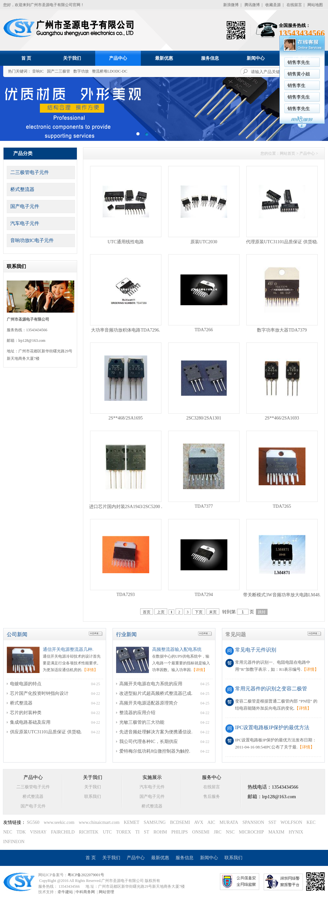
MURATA (229, 822)
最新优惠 (164, 58)
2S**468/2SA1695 (125, 418)
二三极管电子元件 (29, 172)
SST (272, 822)
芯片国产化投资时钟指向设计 (39, 693)
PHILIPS (179, 832)
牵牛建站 (65, 892)
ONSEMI (201, 832)
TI (137, 832)
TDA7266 (204, 329)
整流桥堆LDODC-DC (109, 71)
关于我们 (72, 58)
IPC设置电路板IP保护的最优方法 (272, 727)
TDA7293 (125, 594)
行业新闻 (126, 634)
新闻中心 (256, 58)
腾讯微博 (252, 5)
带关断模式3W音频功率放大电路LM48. (282, 594)
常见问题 (235, 634)
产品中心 (118, 58)
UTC (107, 832)
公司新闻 (17, 634)
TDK (21, 832)
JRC (218, 832)
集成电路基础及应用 (30, 722)
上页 (161, 612)
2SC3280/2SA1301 (203, 418)
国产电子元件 (24, 206)
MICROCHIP (251, 832)
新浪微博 (231, 5)
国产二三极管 (58, 71)
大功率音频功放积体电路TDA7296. (125, 330)
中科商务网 (85, 892)
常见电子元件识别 (255, 649)
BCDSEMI (180, 822)
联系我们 (302, 58)
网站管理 (106, 892)
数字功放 (81, 71)
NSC (230, 832)
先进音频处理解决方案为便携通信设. (156, 732)
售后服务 (211, 796)
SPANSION (253, 822)
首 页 (26, 58)
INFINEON (13, 841)
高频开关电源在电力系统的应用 (150, 683)
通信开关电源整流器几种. (68, 649)
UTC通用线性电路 (126, 241)
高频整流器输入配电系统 (177, 649)
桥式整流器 (22, 189)
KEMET (131, 822)
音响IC (38, 71)
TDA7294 (204, 594)
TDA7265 (282, 506)
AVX (199, 822)
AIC (211, 822)
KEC (310, 822)
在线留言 (294, 5)
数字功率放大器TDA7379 (282, 330)
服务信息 (210, 58)
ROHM (160, 832)
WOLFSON (291, 822)
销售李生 (215, 85)
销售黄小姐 (217, 74)
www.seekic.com (59, 822)
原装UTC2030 (203, 241)
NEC (7, 832)
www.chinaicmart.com (99, 822)
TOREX (123, 832)
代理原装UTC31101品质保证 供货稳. (282, 241)
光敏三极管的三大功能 (141, 722)
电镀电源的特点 (25, 683)
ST (146, 832)
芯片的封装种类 (25, 712)
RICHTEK (89, 832)
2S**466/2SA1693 (282, 418)
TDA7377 (204, 506)
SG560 (33, 822)
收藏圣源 (273, 5)
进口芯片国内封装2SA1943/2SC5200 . (125, 506)
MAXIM (276, 832)
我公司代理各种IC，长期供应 (148, 741)
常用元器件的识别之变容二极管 (271, 688)
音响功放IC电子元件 (32, 240)
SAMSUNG (155, 822)
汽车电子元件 (24, 223)
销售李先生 (217, 97)
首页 (146, 612)
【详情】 (90, 670)
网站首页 (287, 153)
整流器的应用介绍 (137, 712)
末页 (213, 612)
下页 (199, 612)
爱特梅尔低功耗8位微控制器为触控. (154, 751)
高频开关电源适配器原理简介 (148, 703)
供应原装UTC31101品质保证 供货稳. (46, 732)
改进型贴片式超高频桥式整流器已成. (156, 693)
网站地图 (315, 5)
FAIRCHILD (63, 832)
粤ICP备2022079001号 (86, 875)
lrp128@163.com (31, 340)
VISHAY (38, 832)
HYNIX (296, 832)
